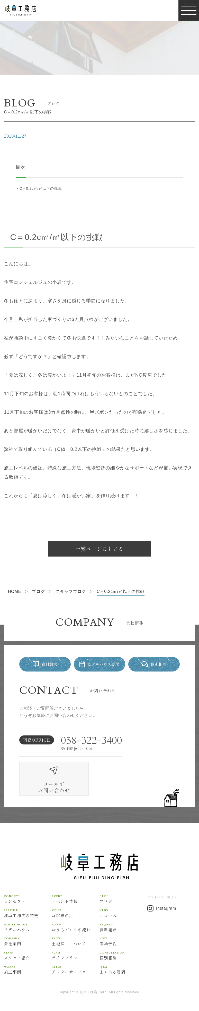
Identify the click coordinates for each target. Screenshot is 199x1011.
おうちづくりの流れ (76, 912)
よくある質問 (123, 955)
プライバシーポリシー (163, 882)
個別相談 (123, 941)
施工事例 (28, 955)
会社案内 (28, 927)
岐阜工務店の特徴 (28, 898)
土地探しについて (76, 927)
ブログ (123, 884)
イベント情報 (76, 884)
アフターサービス (76, 955)
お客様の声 (76, 898)
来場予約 (123, 927)
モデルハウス (28, 912)
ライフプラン (76, 941)
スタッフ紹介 (28, 941)
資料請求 (123, 912)
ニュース (123, 898)
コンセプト (28, 884)
